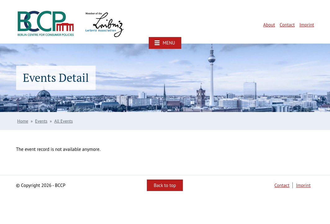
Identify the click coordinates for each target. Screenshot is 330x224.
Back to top (165, 185)
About (269, 25)
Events (41, 121)
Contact (287, 25)
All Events (63, 121)
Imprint (306, 25)
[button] (165, 43)
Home (22, 121)
